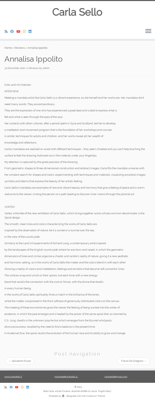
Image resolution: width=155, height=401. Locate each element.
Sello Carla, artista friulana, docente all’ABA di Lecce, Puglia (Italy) (77, 391)
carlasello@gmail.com (116, 376)
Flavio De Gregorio (133, 360)
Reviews (20, 47)
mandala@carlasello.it (66, 376)
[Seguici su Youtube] (19, 32)
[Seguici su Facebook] (13, 32)
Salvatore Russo (19, 360)
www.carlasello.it (13, 376)
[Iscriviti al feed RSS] (7, 32)
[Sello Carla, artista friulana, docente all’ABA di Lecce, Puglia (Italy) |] (77, 13)
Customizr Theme (95, 396)
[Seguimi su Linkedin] (31, 32)
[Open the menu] (148, 31)
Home (8, 47)
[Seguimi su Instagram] (25, 32)
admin (45, 68)
